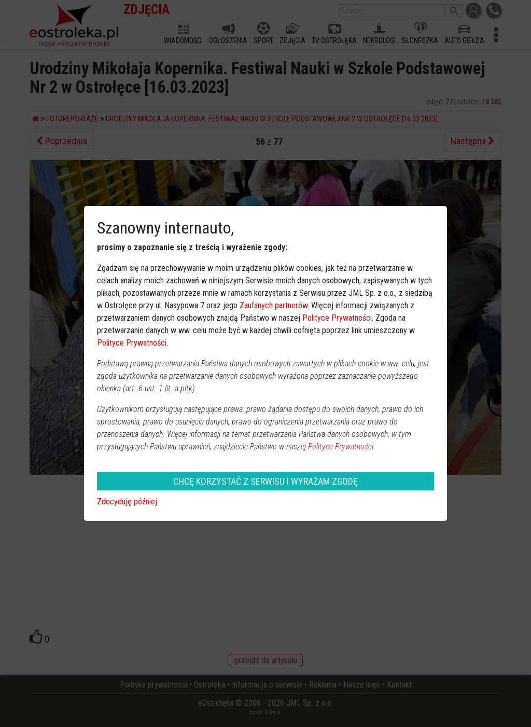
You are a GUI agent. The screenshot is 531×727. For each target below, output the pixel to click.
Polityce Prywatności (337, 318)
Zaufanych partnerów (274, 305)
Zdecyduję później (127, 501)
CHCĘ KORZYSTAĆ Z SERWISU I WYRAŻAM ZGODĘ (265, 481)
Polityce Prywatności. (341, 446)
